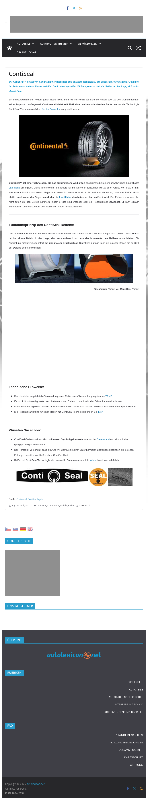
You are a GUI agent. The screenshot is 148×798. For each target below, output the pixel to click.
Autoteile (23, 43)
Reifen (71, 505)
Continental (22, 499)
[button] (32, 43)
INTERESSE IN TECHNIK (128, 704)
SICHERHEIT (135, 682)
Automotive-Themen (54, 43)
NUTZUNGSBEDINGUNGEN (126, 742)
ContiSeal (41, 505)
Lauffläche (14, 187)
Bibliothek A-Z (26, 52)
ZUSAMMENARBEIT (131, 750)
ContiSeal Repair (35, 499)
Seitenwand (103, 439)
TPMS (108, 396)
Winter (93, 460)
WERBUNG (136, 765)
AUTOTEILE (136, 689)
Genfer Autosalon (51, 109)
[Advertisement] (76, 24)
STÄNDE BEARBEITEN (129, 735)
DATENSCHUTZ (133, 757)
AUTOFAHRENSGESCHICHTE (126, 697)
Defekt (63, 505)
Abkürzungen (87, 43)
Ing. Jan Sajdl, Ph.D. (21, 505)
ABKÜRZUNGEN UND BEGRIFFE (123, 712)
